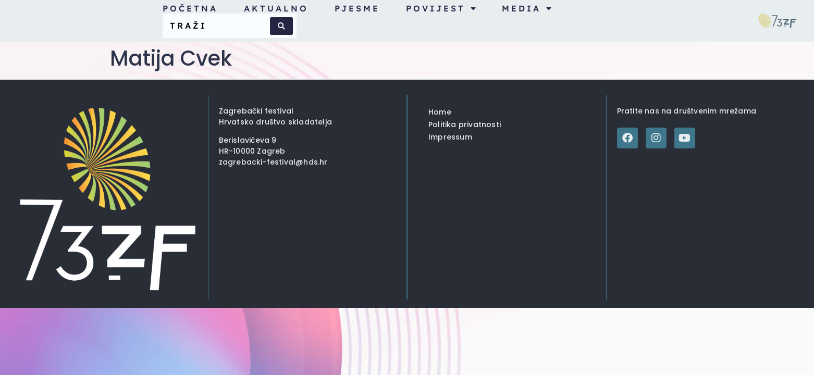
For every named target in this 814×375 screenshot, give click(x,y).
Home (439, 112)
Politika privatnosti (464, 124)
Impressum (450, 137)
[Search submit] (281, 26)
